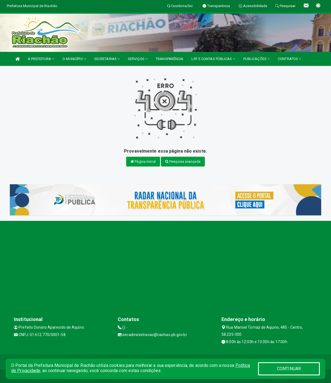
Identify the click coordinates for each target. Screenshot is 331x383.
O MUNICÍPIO (74, 59)
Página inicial (143, 161)
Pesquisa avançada (182, 161)
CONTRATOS (289, 59)
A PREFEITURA (41, 59)
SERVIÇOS (137, 59)
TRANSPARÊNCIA (169, 59)
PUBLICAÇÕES (256, 59)
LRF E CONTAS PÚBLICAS (213, 59)
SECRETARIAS (107, 59)
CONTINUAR (289, 368)
